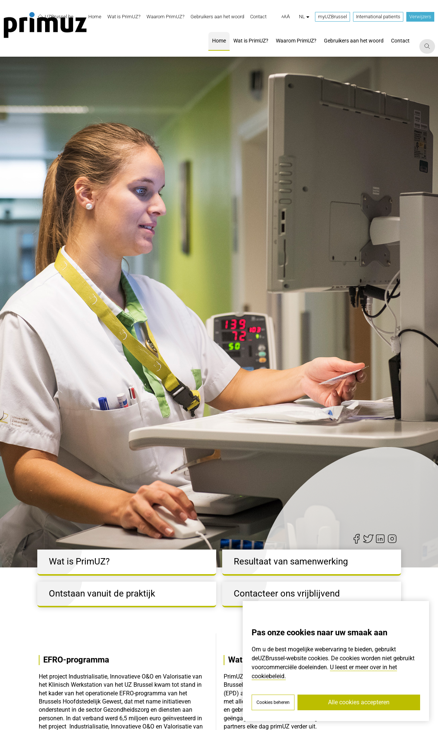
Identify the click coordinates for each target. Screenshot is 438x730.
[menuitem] (94, 17)
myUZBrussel (332, 16)
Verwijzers (420, 16)
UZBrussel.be (55, 17)
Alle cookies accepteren (359, 702)
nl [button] (304, 16)
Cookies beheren (273, 702)
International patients (378, 16)
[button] (285, 17)
